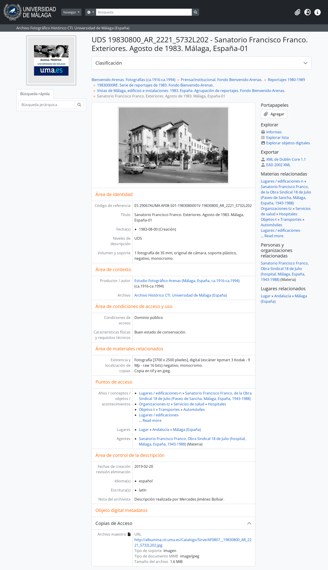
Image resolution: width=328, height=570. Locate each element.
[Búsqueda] (144, 12)
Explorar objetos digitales (285, 142)
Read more (152, 420)
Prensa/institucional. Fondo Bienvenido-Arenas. (221, 79)
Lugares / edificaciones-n (160, 393)
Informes (271, 132)
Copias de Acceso (113, 523)
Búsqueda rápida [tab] (35, 93)
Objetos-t (147, 409)
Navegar (70, 12)
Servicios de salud (189, 404)
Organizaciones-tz (154, 404)
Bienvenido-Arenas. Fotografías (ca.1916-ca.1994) (133, 79)
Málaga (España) (187, 429)
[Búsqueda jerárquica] (46, 104)
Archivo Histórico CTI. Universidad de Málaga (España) (180, 295)
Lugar (144, 429)
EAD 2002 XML (275, 164)
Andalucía (160, 429)
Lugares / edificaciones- (159, 414)
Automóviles (194, 409)
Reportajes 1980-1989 (286, 79)
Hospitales (217, 404)
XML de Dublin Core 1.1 (283, 159)
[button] (297, 12)
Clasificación (108, 63)
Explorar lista (275, 137)
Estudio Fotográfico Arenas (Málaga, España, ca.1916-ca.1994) (187, 280)
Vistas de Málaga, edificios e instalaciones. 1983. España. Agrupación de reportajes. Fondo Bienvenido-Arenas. (191, 90)
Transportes (169, 409)
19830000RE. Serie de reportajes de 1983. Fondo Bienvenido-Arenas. (155, 85)
